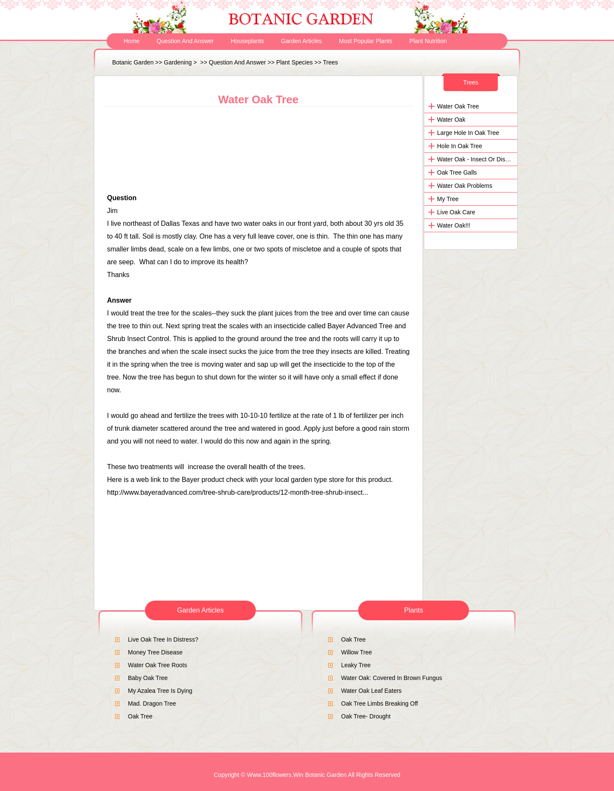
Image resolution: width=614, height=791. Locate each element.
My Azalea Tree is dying (160, 690)
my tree (448, 199)
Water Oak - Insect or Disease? (479, 159)
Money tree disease (155, 652)
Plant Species (294, 62)
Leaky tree (356, 665)
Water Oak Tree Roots (157, 665)
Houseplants (247, 41)
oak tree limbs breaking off (379, 703)
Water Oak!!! (453, 225)
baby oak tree (148, 677)
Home (131, 41)
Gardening (177, 62)
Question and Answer (185, 41)
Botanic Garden (133, 62)
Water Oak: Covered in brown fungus (391, 677)
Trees (330, 62)
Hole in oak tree (459, 146)
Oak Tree (140, 716)
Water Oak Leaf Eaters (371, 690)
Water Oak (451, 119)
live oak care (456, 212)
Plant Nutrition (428, 41)
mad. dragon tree (152, 703)
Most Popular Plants (365, 41)
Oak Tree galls (457, 172)
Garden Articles (301, 41)
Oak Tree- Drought (366, 716)
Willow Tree (356, 652)
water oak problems (464, 185)
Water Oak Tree (458, 106)
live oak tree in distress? (163, 639)
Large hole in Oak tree (468, 132)
